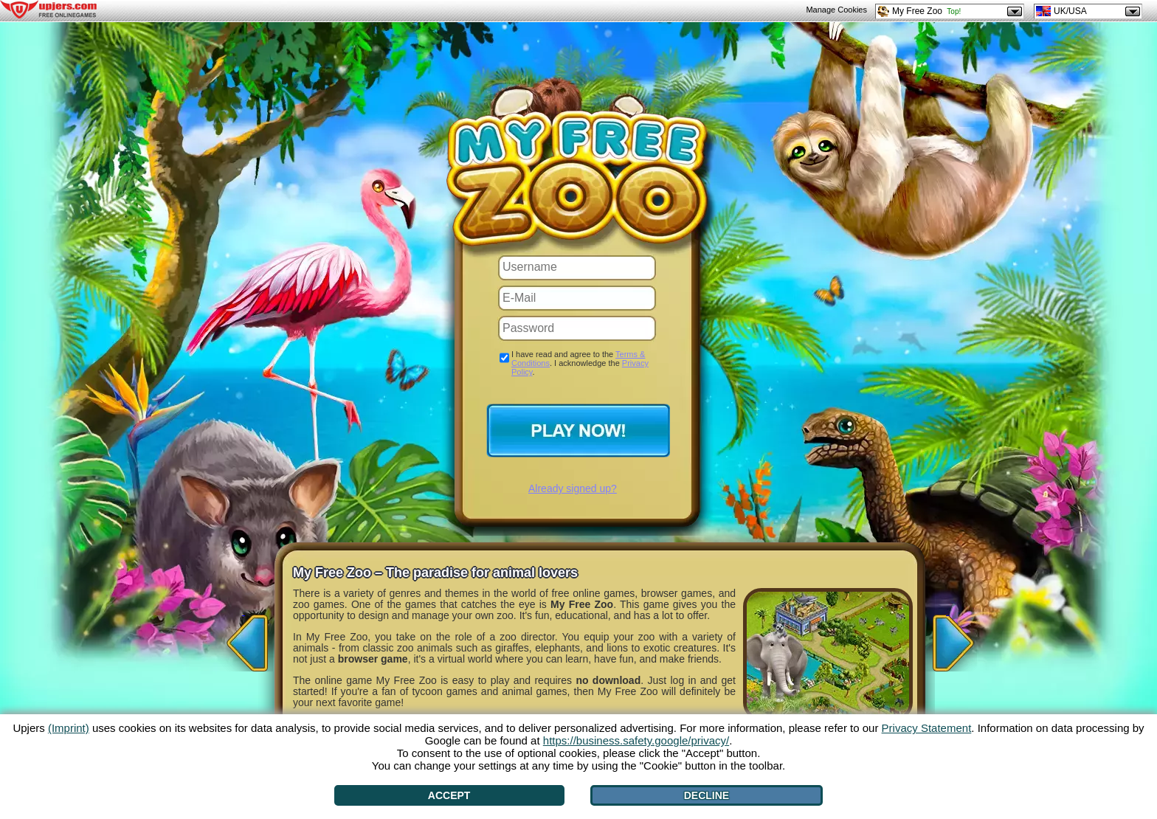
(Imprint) (68, 728)
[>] (947, 638)
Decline (706, 795)
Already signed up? (572, 488)
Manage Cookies (836, 9)
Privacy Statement (927, 728)
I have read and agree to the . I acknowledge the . (580, 363)
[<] (243, 638)
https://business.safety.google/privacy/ (636, 740)
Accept (449, 795)
